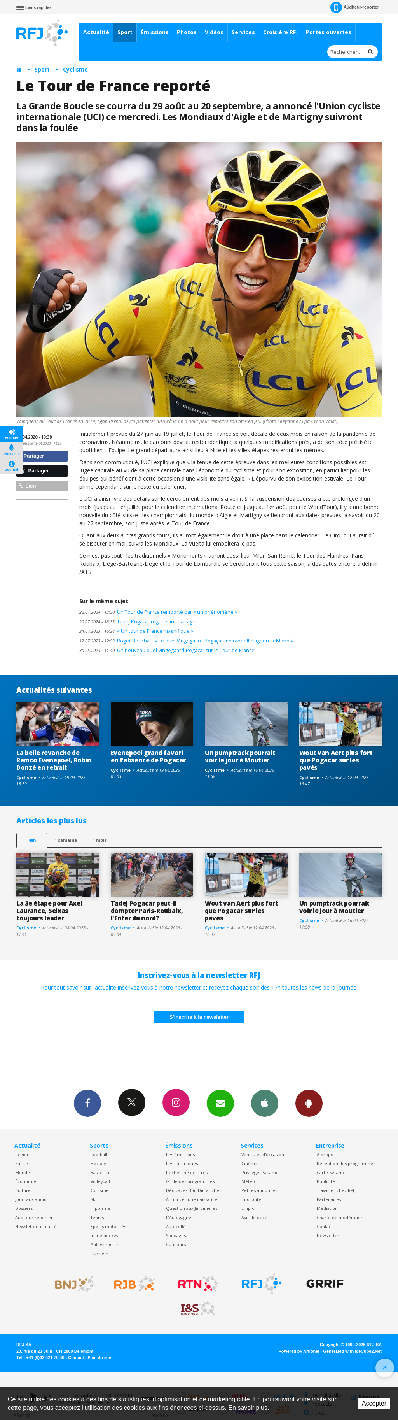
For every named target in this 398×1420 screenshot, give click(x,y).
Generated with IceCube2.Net (352, 1351)
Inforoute (251, 1199)
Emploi (248, 1208)
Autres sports (104, 1244)
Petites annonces (259, 1190)
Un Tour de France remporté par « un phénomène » (158, 612)
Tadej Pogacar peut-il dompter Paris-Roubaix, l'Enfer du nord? (147, 910)
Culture (23, 1190)
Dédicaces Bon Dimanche (192, 1190)
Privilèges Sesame (260, 1172)
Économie (25, 1181)
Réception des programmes (346, 1163)
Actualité (96, 32)
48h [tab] (32, 840)
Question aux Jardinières (191, 1208)
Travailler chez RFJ (335, 1190)
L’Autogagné (178, 1217)
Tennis (97, 1217)
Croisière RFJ (280, 32)
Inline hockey (104, 1235)
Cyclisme (75, 69)
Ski (93, 1199)
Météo (248, 1181)
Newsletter (328, 1235)
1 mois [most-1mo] (100, 840)
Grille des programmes (190, 1181)
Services (243, 32)
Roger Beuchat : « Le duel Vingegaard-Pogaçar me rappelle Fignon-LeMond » (186, 640)
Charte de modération (340, 1217)
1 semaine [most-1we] (65, 840)
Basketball (101, 1172)
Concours (176, 1244)
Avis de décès (255, 1217)
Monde (22, 1172)
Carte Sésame (331, 1172)
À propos (326, 1154)
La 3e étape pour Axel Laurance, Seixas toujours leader (49, 910)
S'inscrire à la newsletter (199, 1017)
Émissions (155, 32)
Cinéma (249, 1163)
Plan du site (99, 1357)
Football (99, 1154)
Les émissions (180, 1154)
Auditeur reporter (34, 1217)
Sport (125, 32)
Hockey (98, 1163)
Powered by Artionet (299, 1351)
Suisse (21, 1163)
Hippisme (100, 1208)
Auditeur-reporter (354, 7)
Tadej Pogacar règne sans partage (137, 621)
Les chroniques (182, 1163)
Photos (187, 32)
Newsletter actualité (36, 1226)
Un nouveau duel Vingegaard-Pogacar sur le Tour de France (167, 650)
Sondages (176, 1235)
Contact (325, 1226)
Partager (31, 456)
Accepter (374, 1403)
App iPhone (264, 1103)
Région (22, 1154)
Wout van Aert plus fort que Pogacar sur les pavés (336, 760)
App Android (309, 1103)
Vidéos (214, 32)
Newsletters (220, 1103)
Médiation (327, 1208)
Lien (27, 486)
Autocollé (176, 1226)
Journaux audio (31, 1199)
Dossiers (24, 1208)
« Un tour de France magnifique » (136, 631)
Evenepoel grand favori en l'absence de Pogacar (148, 756)
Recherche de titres (187, 1172)
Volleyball (100, 1181)
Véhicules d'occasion (262, 1154)
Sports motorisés (108, 1226)
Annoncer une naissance (191, 1199)
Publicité (326, 1181)
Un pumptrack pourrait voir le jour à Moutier (240, 756)
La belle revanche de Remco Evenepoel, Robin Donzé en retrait (53, 760)
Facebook (87, 1103)
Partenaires (329, 1199)
